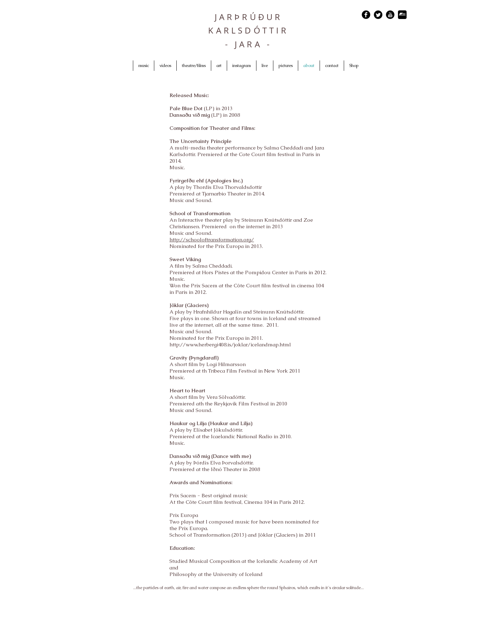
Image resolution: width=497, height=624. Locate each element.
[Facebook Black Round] (366, 14)
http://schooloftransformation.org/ (211, 239)
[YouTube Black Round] (390, 14)
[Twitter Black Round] (378, 14)
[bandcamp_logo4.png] (402, 14)
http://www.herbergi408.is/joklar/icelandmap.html (230, 344)
